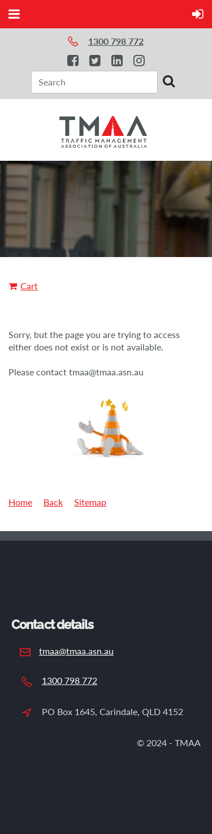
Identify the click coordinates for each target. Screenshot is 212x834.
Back (53, 502)
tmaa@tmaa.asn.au (76, 650)
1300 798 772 (69, 680)
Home (20, 502)
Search (168, 81)
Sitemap (90, 502)
